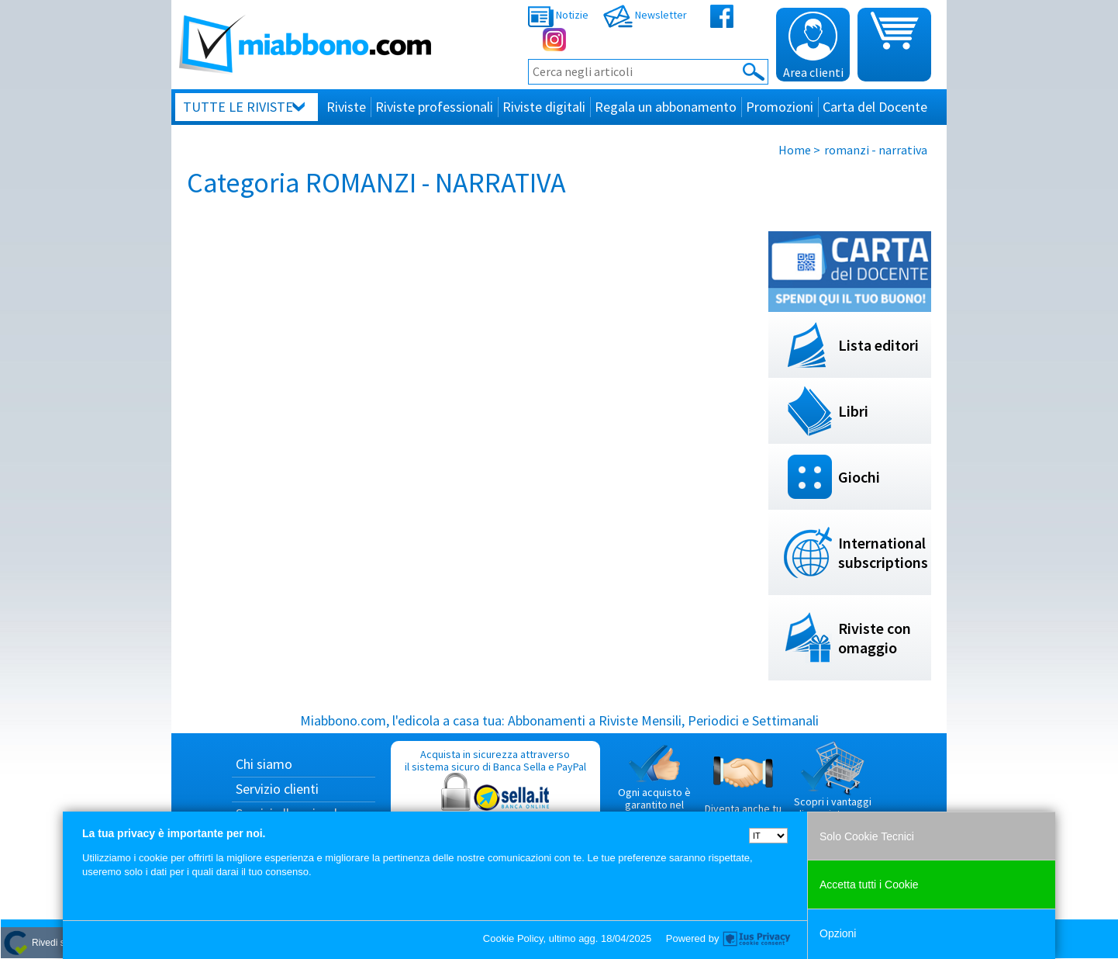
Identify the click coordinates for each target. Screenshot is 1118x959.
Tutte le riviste (238, 107)
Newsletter (645, 15)
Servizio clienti (277, 789)
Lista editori (878, 345)
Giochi (859, 476)
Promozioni (779, 107)
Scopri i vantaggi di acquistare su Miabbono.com (832, 787)
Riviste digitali (543, 107)
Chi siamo (264, 764)
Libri (853, 411)
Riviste (346, 107)
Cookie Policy (513, 938)
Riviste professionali (434, 107)
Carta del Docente (875, 107)
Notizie (558, 15)
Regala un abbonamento (666, 107)
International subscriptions (883, 552)
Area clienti (813, 46)
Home (794, 150)
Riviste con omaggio (874, 637)
